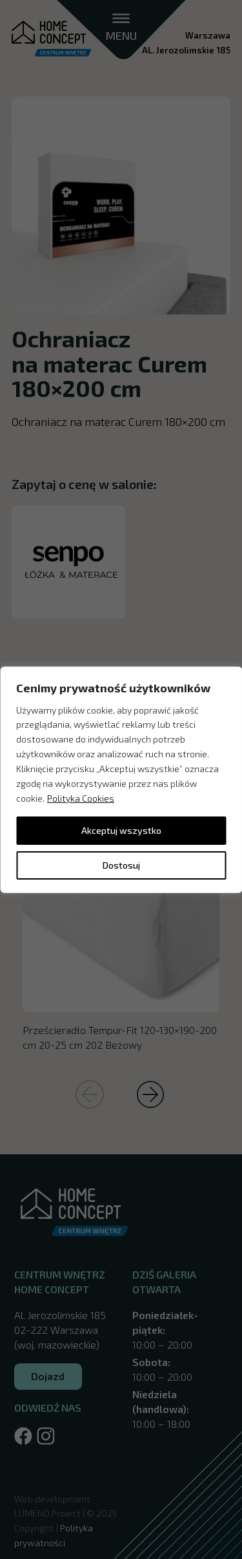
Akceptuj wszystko (121, 830)
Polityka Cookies (80, 798)
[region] (121, 779)
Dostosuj (121, 865)
